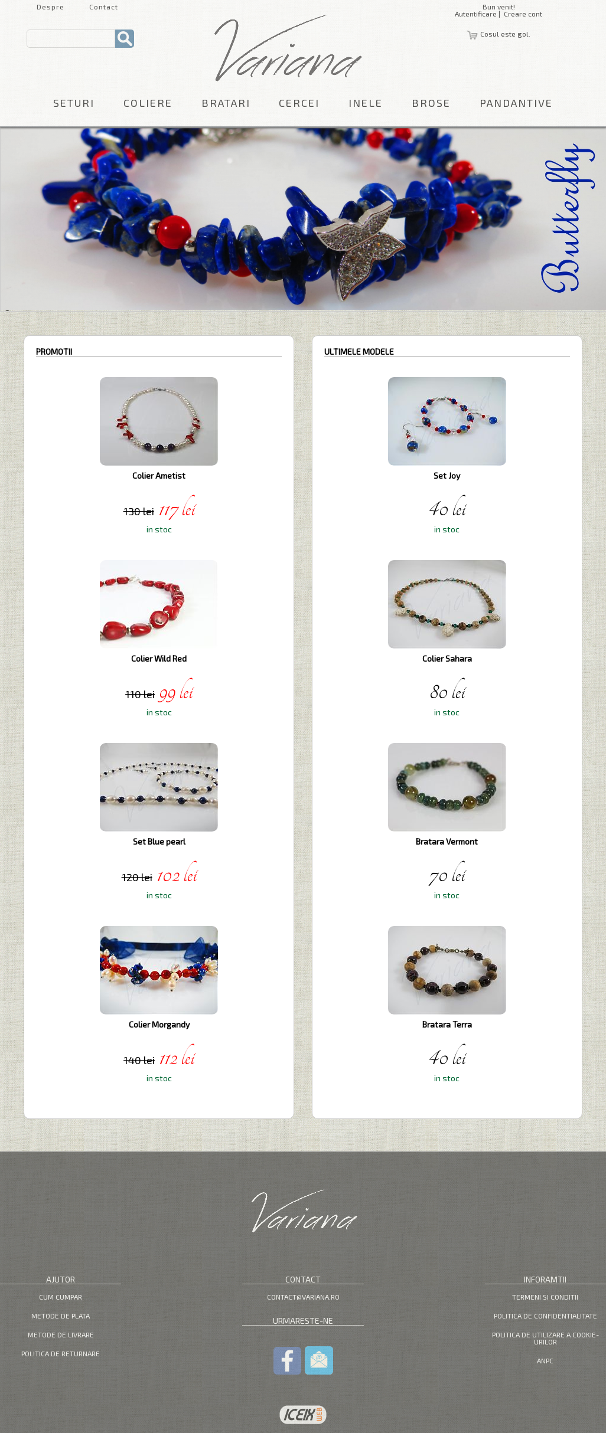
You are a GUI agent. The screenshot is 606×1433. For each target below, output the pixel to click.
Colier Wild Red (159, 658)
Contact (103, 6)
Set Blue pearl (159, 841)
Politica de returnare (60, 1353)
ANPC (545, 1360)
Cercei (299, 102)
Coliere (147, 102)
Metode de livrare (61, 1334)
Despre (50, 6)
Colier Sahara (447, 658)
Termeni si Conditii (545, 1297)
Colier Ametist (158, 475)
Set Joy (447, 475)
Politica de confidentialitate (545, 1315)
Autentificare (476, 13)
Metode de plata (60, 1315)
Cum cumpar (60, 1297)
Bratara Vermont (447, 841)
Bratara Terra (447, 1024)
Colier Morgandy (159, 1024)
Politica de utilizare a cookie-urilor (545, 1338)
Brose (431, 102)
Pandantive (516, 102)
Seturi (74, 102)
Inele (365, 102)
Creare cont (523, 13)
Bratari (225, 102)
